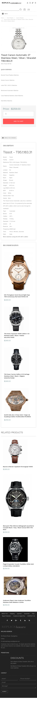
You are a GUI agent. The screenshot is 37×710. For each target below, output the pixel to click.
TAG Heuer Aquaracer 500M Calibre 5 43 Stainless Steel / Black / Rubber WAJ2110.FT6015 (16, 347)
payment (19, 625)
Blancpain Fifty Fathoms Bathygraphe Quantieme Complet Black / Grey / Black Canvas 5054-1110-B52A (18, 539)
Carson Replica (20, 17)
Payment (35, 3)
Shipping (30, 3)
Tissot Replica (10, 17)
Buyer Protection (6, 628)
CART (32, 3)
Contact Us (27, 3)
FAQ (33, 625)
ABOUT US (4, 625)
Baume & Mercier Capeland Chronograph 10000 (18, 478)
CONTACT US (31, 628)
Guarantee (27, 625)
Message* (18, 698)
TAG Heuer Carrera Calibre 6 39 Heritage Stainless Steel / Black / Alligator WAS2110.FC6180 (16, 388)
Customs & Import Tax (19, 628)
